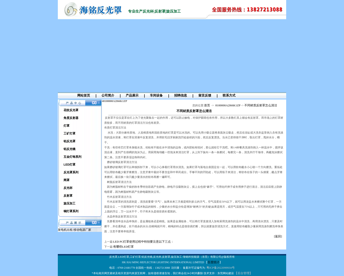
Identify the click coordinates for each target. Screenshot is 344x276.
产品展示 (132, 95)
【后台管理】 (243, 273)
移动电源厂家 (82, 229)
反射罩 (68, 195)
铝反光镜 (69, 149)
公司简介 (107, 95)
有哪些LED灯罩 (123, 246)
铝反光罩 (69, 141)
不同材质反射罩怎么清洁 (260, 105)
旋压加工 (69, 203)
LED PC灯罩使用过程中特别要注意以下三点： (143, 241)
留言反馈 (204, 95)
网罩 (66, 180)
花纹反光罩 (71, 110)
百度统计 (213, 262)
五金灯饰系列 (72, 156)
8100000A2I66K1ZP (227, 105)
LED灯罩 (69, 164)
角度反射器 (71, 118)
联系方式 (229, 95)
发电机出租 (65, 229)
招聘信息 (180, 95)
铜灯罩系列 (71, 211)
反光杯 (68, 188)
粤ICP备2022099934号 (220, 267)
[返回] (278, 236)
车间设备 (156, 95)
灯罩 (66, 125)
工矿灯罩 (69, 133)
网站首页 (83, 95)
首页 (207, 105)
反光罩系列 (71, 172)
